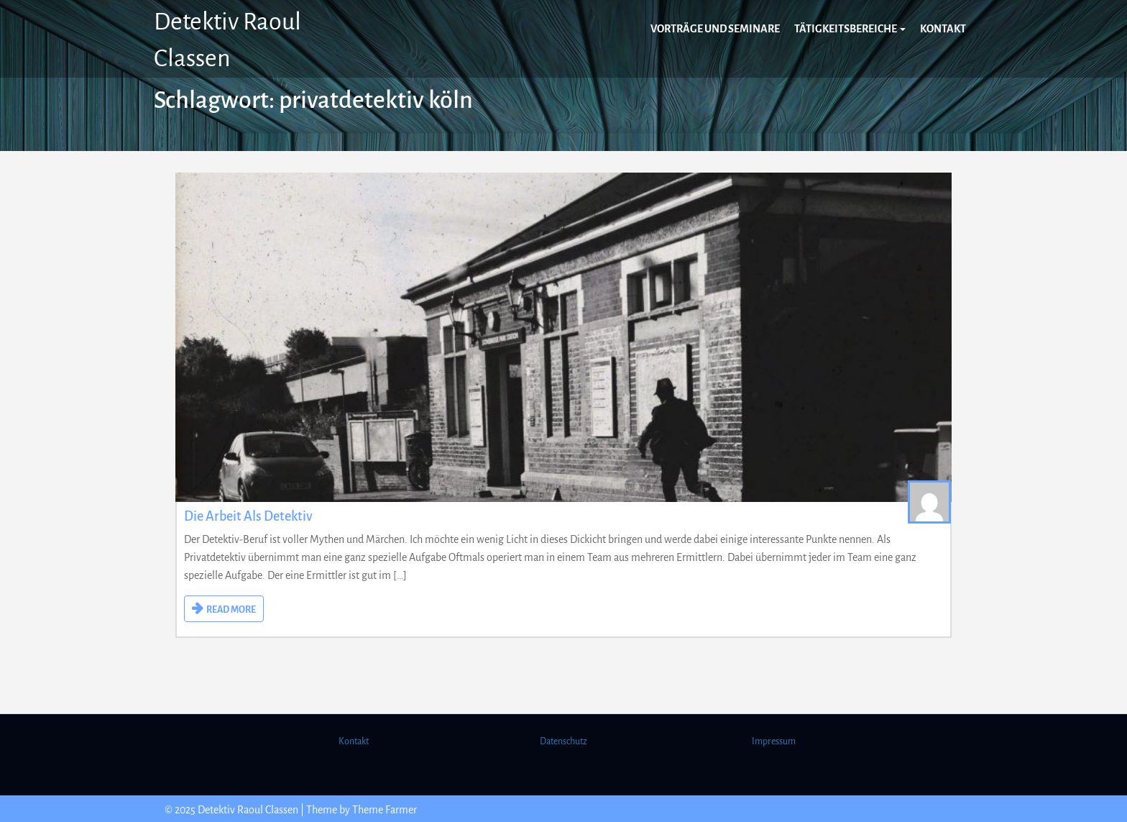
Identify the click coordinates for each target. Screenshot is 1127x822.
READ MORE (231, 610)
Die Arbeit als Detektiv (248, 516)
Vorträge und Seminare (715, 29)
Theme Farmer (384, 810)
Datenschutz (563, 741)
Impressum (774, 741)
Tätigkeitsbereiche (850, 29)
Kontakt (943, 29)
